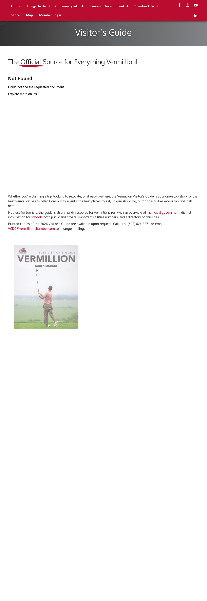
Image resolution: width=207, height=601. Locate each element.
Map (29, 15)
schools (37, 217)
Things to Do (36, 6)
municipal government (163, 212)
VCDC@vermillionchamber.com (31, 228)
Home (15, 6)
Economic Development (106, 6)
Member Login (50, 15)
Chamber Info (143, 6)
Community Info (67, 6)
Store (15, 15)
